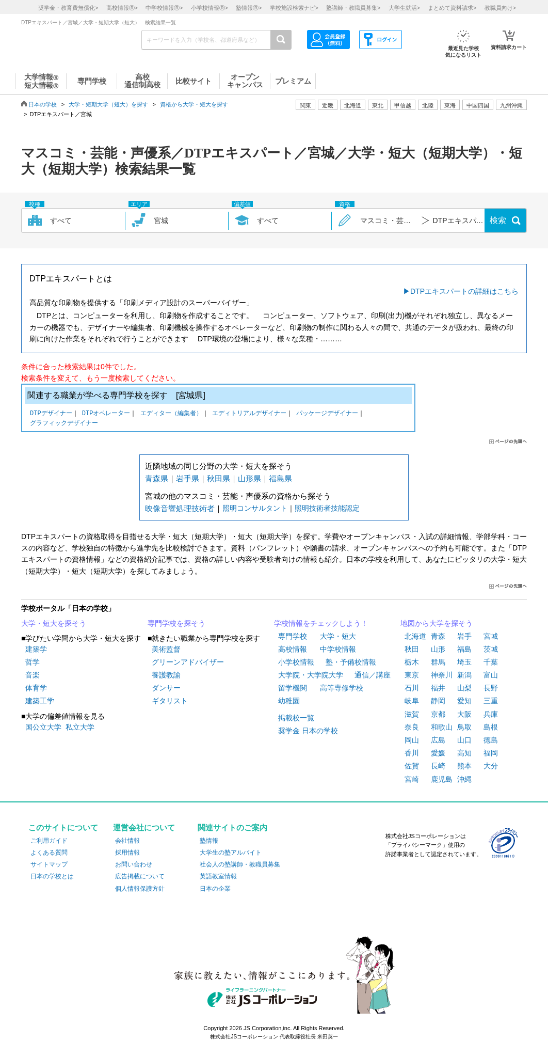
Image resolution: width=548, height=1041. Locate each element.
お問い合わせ (133, 864)
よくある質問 (49, 852)
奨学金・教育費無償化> (68, 8)
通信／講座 (372, 675)
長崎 (438, 766)
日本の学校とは (52, 876)
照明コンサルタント (254, 508)
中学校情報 (338, 649)
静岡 (438, 701)
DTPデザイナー (51, 413)
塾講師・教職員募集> (353, 8)
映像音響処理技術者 (180, 508)
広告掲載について (140, 876)
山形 (438, 649)
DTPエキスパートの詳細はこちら (464, 291)
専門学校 (292, 636)
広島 (438, 740)
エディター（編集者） (171, 413)
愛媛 (438, 753)
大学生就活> (404, 8)
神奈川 (442, 675)
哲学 (32, 662)
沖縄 (464, 779)
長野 (490, 688)
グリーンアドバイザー (188, 662)
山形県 (249, 478)
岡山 (412, 740)
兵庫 (490, 714)
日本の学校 (42, 104)
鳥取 (464, 727)
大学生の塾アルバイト (231, 852)
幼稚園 (289, 701)
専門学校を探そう (176, 623)
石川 (412, 688)
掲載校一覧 (296, 718)
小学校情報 (296, 662)
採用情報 (127, 852)
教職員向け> (500, 8)
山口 (464, 740)
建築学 (36, 649)
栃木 (412, 662)
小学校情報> (209, 8)
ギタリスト (170, 701)
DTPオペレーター (106, 413)
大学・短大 (338, 636)
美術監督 (166, 649)
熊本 (464, 766)
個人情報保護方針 (140, 888)
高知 (464, 753)
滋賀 (412, 714)
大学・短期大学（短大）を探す (108, 104)
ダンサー (166, 688)
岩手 (464, 636)
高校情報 (292, 649)
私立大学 (80, 727)
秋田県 (218, 478)
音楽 (32, 675)
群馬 (438, 662)
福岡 (490, 753)
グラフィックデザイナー (64, 423)
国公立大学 (43, 727)
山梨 (464, 688)
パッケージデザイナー (327, 413)
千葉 (490, 662)
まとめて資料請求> (452, 8)
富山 (490, 675)
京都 (438, 714)
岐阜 (412, 701)
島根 (490, 727)
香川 (412, 753)
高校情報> (122, 8)
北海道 (352, 105)
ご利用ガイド (49, 840)
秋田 (412, 649)
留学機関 (292, 688)
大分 (490, 766)
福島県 (280, 478)
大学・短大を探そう (53, 623)
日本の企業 (215, 888)
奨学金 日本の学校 (308, 731)
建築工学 (39, 701)
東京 (412, 675)
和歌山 (442, 727)
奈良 (412, 727)
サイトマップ (49, 864)
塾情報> (249, 8)
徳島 (490, 740)
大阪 (464, 714)
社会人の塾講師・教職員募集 (240, 864)
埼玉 (464, 662)
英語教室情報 (218, 876)
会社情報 (127, 840)
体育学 (36, 688)
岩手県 (187, 478)
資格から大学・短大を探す (194, 104)
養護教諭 (166, 675)
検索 (498, 220)
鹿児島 (442, 779)
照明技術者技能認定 (327, 508)
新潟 (464, 675)
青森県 (156, 478)
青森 (438, 636)
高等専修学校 (341, 688)
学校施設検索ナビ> (294, 8)
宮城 (490, 636)
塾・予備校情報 (351, 662)
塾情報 (209, 840)
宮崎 (412, 779)
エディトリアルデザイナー (249, 413)
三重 (490, 701)
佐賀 (412, 766)
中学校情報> (164, 8)
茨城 (490, 649)
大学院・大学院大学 (310, 675)
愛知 (464, 701)
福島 (464, 649)
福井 (438, 688)
